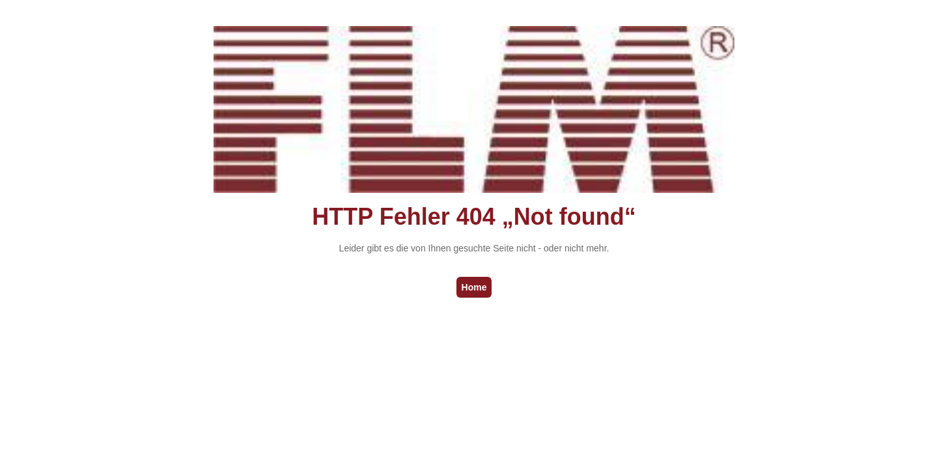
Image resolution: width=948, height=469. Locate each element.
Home (474, 287)
